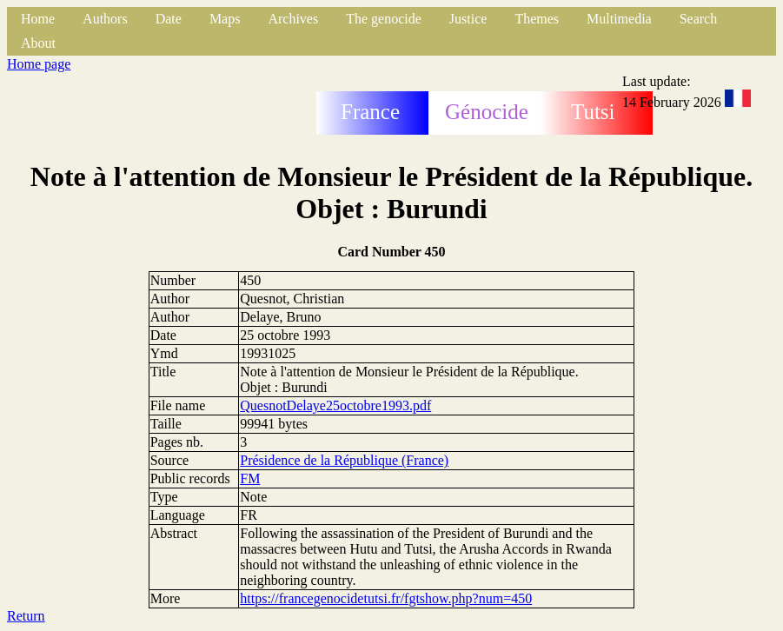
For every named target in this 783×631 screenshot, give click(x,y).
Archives (293, 18)
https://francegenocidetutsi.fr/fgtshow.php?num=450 (386, 598)
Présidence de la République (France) (344, 460)
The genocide (383, 18)
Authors (105, 18)
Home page (38, 63)
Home (38, 18)
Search (699, 18)
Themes (536, 18)
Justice (468, 18)
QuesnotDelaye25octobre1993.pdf (335, 405)
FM (250, 478)
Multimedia (619, 18)
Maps (225, 18)
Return (26, 615)
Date (169, 18)
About (38, 43)
